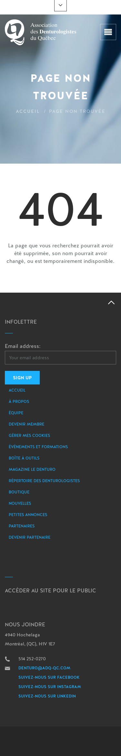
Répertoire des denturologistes (44, 480)
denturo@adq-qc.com (44, 668)
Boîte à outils (24, 458)
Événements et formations (38, 446)
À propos (19, 401)
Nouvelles (20, 503)
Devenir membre (26, 424)
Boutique (19, 492)
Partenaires (22, 526)
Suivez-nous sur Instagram (49, 686)
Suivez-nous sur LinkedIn (47, 696)
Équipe (16, 413)
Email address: (23, 346)
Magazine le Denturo (32, 469)
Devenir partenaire (29, 537)
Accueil (28, 111)
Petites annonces (28, 514)
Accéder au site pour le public (50, 590)
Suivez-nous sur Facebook (49, 677)
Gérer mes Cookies (29, 435)
